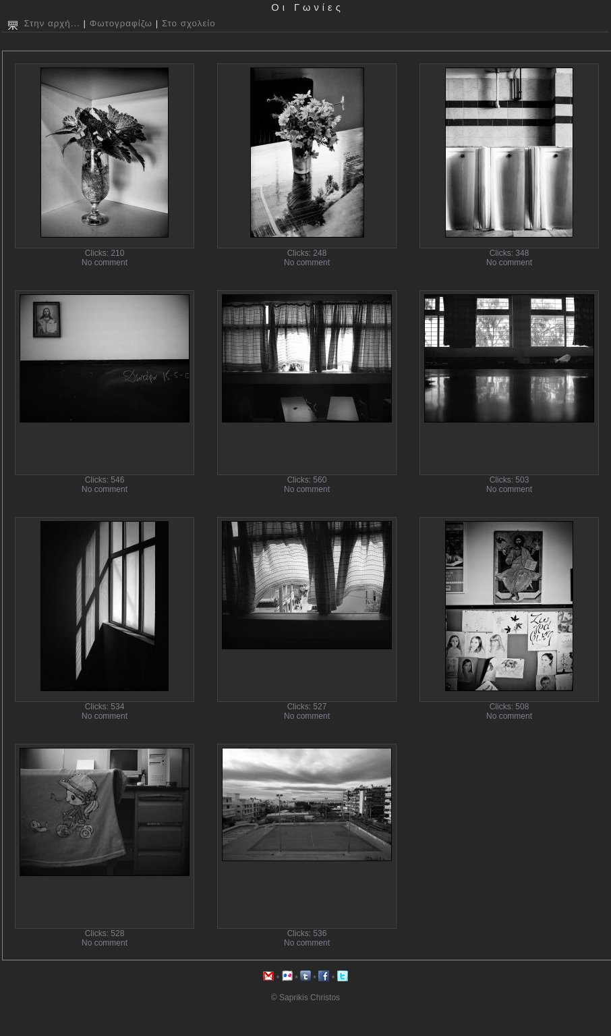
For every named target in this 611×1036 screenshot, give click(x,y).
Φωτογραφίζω (121, 23)
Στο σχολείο (189, 23)
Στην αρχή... (52, 23)
